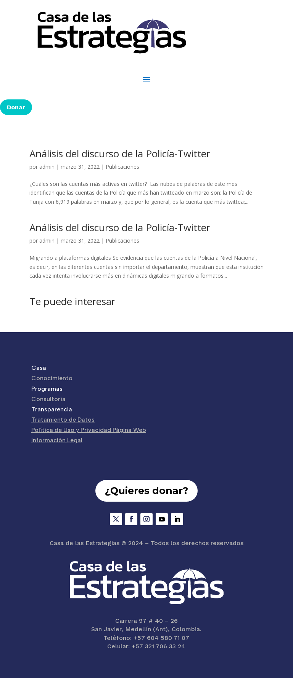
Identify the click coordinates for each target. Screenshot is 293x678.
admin (47, 166)
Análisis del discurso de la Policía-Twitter (119, 153)
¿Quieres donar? (146, 490)
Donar (16, 107)
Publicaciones (122, 166)
